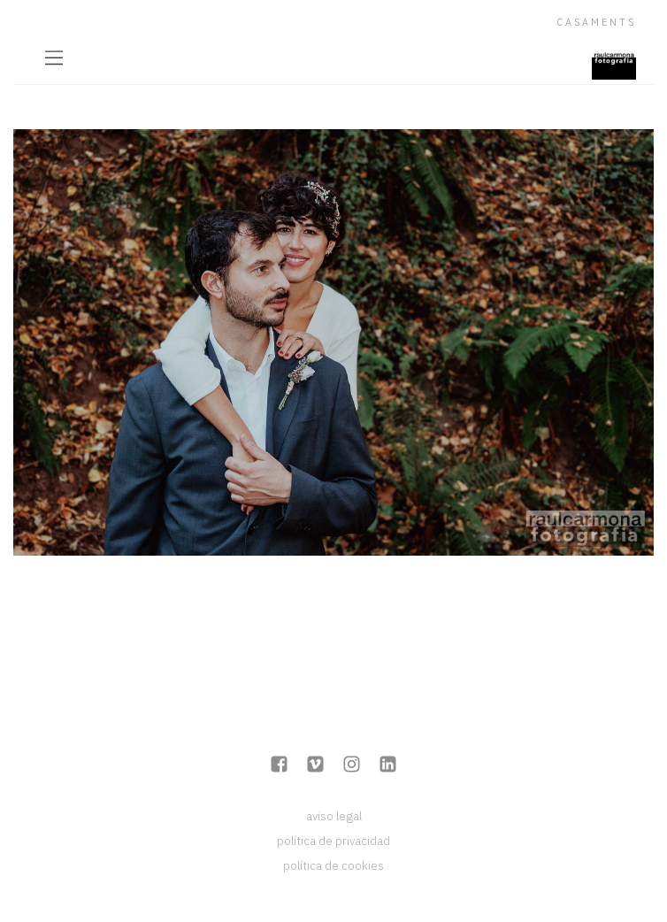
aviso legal (334, 816)
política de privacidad (333, 841)
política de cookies (333, 865)
